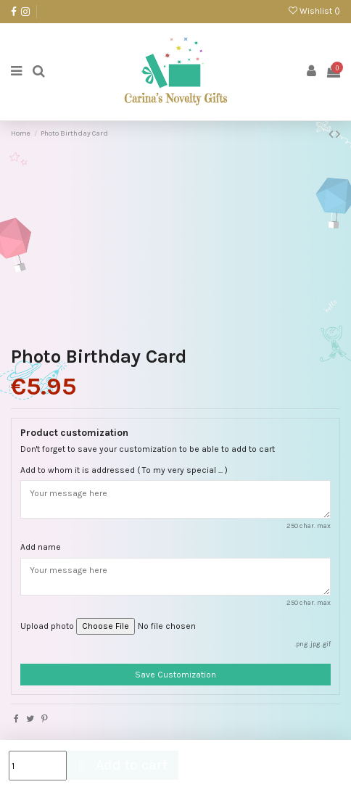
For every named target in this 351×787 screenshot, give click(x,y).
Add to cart (121, 765)
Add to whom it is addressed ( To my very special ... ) (124, 470)
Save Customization (175, 674)
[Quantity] (38, 765)
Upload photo (47, 626)
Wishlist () (314, 11)
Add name (40, 547)
